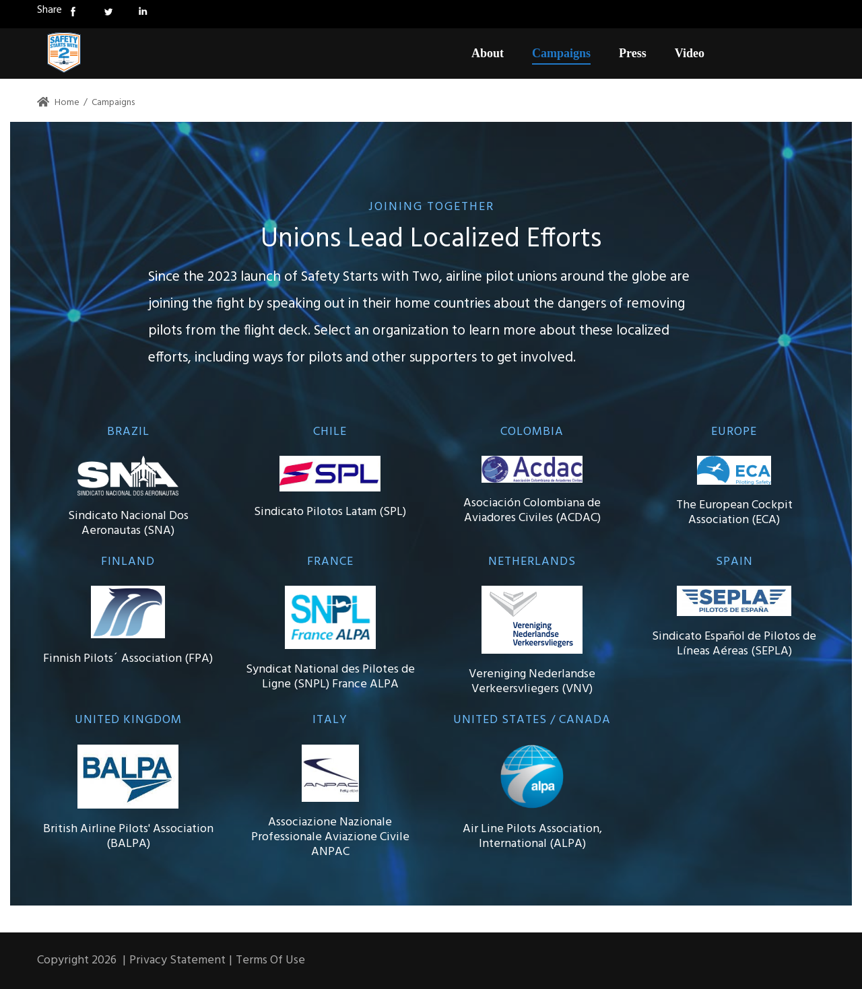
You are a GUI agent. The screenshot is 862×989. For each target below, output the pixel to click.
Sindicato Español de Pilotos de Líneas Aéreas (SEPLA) (734, 644)
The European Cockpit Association (734, 513)
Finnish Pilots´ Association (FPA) (128, 659)
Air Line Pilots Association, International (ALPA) (532, 836)
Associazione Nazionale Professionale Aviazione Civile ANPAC (330, 837)
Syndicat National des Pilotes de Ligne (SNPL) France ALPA (330, 677)
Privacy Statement (177, 960)
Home (58, 102)
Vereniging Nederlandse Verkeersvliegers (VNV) (532, 681)
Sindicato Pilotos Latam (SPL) (330, 512)
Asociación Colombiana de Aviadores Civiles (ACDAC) (532, 510)
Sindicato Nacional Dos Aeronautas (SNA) (128, 523)
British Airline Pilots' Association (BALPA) (128, 836)
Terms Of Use (270, 960)
